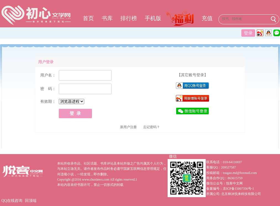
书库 (107, 18)
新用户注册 (128, 127)
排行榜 (128, 18)
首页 (88, 18)
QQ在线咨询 (11, 201)
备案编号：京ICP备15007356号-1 (230, 189)
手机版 (153, 18)
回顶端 (30, 201)
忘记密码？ (151, 127)
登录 (248, 33)
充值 (207, 18)
